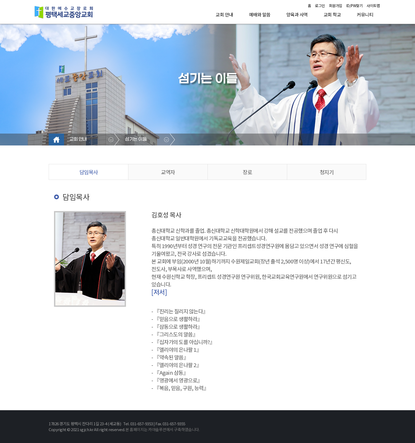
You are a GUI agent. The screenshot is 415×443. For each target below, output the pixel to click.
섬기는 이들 (135, 139)
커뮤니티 (365, 14)
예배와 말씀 (259, 14)
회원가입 (335, 5)
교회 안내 (224, 14)
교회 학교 (332, 14)
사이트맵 (373, 5)
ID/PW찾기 (354, 5)
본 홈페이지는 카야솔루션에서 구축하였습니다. (162, 429)
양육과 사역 (297, 14)
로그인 (320, 5)
